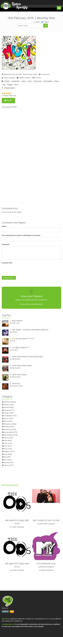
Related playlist (9, 88)
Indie (8, 440)
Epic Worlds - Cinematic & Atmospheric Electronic (30, 330)
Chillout (7, 81)
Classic (9, 413)
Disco (30, 81)
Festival (9, 427)
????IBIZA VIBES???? (20, 348)
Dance (24, 81)
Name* (4, 226)
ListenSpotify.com (8, 624)
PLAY (8, 100)
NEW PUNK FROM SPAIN (22, 366)
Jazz (8, 443)
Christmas (9, 410)
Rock (16, 85)
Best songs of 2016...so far (46, 520)
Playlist (45, 22)
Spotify (4, 619)
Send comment (8, 278)
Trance (8, 465)
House (56, 81)
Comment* (5, 244)
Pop (4, 85)
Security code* (7, 263)
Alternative (10, 402)
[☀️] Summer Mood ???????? (23, 339)
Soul (8, 460)
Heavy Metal (10, 432)
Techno (9, 462)
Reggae (10, 85)
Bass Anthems (17, 321)
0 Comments (44, 74)
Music (36, 22)
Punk (8, 449)
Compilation (16, 81)
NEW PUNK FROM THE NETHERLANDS (27, 357)
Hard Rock (10, 429)
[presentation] (19, 269)
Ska (7, 457)
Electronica (37, 81)
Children (9, 405)
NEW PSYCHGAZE (19, 375)
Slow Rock (16, 384)
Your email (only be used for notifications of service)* (21, 235)
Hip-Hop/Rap (47, 81)
